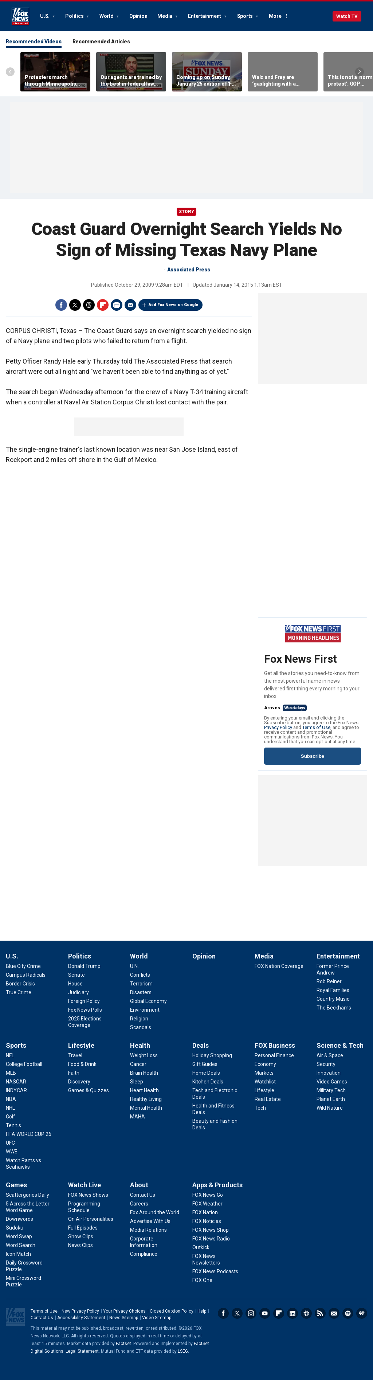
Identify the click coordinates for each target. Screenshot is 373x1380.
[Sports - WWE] (11, 1151)
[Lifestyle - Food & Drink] (82, 1064)
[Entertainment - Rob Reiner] (329, 981)
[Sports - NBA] (11, 1099)
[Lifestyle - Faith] (73, 1073)
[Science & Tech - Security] (326, 1064)
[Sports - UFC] (10, 1143)
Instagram (251, 1313)
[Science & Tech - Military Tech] (331, 1090)
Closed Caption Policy (171, 1311)
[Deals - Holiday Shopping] (212, 1055)
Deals (200, 1045)
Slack (306, 1313)
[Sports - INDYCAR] (16, 1090)
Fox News (20, 16)
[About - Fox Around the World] (154, 1212)
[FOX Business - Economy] (265, 1064)
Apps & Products (217, 1185)
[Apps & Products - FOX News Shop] (210, 1230)
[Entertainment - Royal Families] (333, 990)
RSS (320, 1313)
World (107, 16)
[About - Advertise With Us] (150, 1221)
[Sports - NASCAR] (16, 1082)
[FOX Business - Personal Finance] (274, 1055)
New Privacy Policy (80, 1311)
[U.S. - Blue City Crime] (23, 966)
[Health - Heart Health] (144, 1090)
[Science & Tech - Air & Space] (330, 1055)
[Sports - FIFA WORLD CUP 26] (28, 1134)
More (275, 16)
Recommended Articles (101, 41)
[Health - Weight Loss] (144, 1055)
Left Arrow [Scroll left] (10, 71)
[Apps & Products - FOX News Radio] (211, 1239)
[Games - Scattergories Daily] (27, 1195)
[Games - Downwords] (19, 1219)
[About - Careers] (139, 1204)
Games (16, 1185)
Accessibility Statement (81, 1317)
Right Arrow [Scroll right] (359, 71)
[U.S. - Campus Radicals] (26, 975)
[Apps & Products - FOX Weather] (207, 1204)
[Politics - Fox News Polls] (85, 1010)
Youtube (264, 1313)
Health (140, 1045)
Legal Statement (82, 1351)
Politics (75, 16)
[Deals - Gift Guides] (204, 1064)
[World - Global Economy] (148, 1001)
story (186, 211)
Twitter (75, 305)
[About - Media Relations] (148, 1230)
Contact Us (42, 1317)
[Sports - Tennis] (13, 1125)
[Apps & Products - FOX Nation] (205, 1212)
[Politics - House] (75, 984)
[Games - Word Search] (20, 1245)
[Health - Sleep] (136, 1082)
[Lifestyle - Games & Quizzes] (88, 1090)
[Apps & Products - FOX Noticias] (206, 1221)
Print (116, 305)
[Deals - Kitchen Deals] (207, 1082)
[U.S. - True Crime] (18, 992)
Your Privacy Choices (124, 1311)
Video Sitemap (156, 1317)
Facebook (61, 305)
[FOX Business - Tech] (260, 1108)
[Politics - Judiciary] (78, 992)
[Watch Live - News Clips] (80, 1245)
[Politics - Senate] (76, 975)
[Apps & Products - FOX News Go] (207, 1195)
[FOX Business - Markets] (264, 1073)
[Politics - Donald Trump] (84, 966)
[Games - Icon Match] (18, 1254)
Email (130, 305)
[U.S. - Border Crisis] (20, 984)
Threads (89, 305)
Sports (245, 16)
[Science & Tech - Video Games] (332, 1082)
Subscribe (312, 756)
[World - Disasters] (141, 992)
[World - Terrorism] (141, 984)
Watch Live (84, 1185)
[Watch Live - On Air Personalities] (90, 1219)
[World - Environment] (145, 1010)
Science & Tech (340, 1045)
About (139, 1185)
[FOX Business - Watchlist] (265, 1082)
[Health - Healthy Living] (146, 1099)
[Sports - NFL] (10, 1055)
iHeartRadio (361, 1313)
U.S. (45, 16)
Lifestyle (81, 1045)
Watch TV (347, 16)
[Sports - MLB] (11, 1073)
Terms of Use (316, 727)
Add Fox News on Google (173, 304)
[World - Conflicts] (140, 975)
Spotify (347, 1313)
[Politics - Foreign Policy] (84, 1001)
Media (165, 16)
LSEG (183, 1351)
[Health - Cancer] (138, 1064)
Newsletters (334, 1313)
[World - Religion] (139, 1019)
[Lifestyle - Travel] (75, 1055)
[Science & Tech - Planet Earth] (331, 1099)
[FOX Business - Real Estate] (268, 1099)
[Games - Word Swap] (19, 1236)
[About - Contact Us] (142, 1195)
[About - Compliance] (143, 1254)
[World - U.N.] (134, 966)
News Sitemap (123, 1317)
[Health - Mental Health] (146, 1108)
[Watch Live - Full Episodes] (83, 1228)
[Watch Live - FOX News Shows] (88, 1195)
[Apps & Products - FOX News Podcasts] (215, 1271)
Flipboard (103, 305)
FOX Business (275, 1045)
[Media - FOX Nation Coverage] (279, 966)
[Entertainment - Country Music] (333, 999)
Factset (123, 1343)
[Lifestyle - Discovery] (79, 1082)
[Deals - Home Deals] (206, 1073)
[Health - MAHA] (137, 1117)
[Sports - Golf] (10, 1117)
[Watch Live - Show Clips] (80, 1236)
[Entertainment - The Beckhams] (334, 1008)
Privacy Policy (278, 727)
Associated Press (188, 270)
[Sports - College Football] (24, 1064)
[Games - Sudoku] (14, 1228)
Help (201, 1311)
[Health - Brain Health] (144, 1073)
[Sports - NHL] (10, 1108)
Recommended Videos (34, 41)
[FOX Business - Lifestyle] (264, 1090)
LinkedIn (292, 1313)
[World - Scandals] (140, 1027)
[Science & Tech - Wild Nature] (330, 1108)
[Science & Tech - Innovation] (329, 1073)
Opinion (138, 16)
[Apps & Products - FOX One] (202, 1280)
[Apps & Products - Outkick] (200, 1247)
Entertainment (205, 16)
